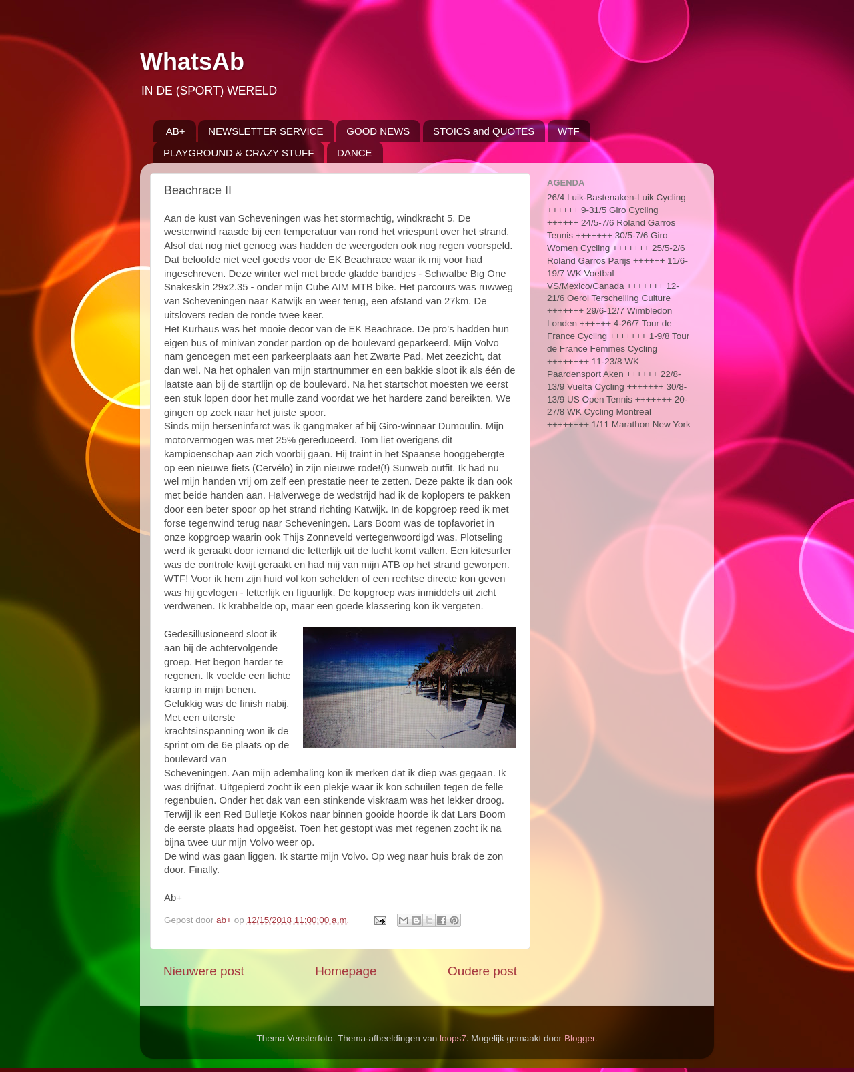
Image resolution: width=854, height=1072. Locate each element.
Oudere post (482, 971)
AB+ (175, 131)
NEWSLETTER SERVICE (265, 131)
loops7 (453, 1038)
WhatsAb (192, 61)
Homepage (345, 971)
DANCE (354, 152)
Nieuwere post (203, 971)
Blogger (579, 1038)
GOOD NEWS (378, 131)
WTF (568, 131)
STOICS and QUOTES (483, 131)
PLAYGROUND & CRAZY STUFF (238, 152)
